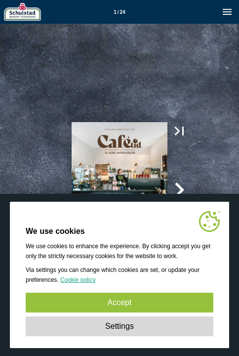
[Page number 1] (119, 12)
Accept (120, 302)
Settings (119, 326)
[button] (179, 131)
